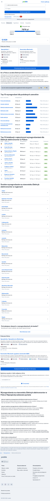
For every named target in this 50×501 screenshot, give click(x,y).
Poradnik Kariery (36, 470)
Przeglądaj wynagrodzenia (38, 475)
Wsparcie (4, 474)
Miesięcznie (9, 23)
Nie (46, 88)
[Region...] (25, 8)
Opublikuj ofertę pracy (22, 468)
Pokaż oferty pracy (44, 101)
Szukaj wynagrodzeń (25, 12)
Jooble (9, 498)
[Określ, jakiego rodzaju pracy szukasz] (25, 5)
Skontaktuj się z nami (25, 331)
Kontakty (3, 470)
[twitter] (8, 484)
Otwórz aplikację (45, 1)
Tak (40, 88)
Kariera (3, 472)
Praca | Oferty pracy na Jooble (8, 476)
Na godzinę (28, 23)
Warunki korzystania (5, 490)
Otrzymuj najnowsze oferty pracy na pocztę (25, 68)
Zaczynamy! (25, 383)
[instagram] (5, 484)
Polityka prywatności (5, 493)
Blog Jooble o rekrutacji (22, 470)
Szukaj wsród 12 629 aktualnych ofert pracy (25, 368)
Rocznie (3, 23)
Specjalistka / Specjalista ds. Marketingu (5, 49)
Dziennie (22, 23)
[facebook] (2, 484)
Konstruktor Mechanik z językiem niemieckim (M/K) (26, 49)
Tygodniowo (16, 23)
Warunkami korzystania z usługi (11, 387)
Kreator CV (35, 477)
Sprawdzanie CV (36, 479)
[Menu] (2, 2)
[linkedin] (11, 484)
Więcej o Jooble (5, 468)
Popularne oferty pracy (38, 468)
